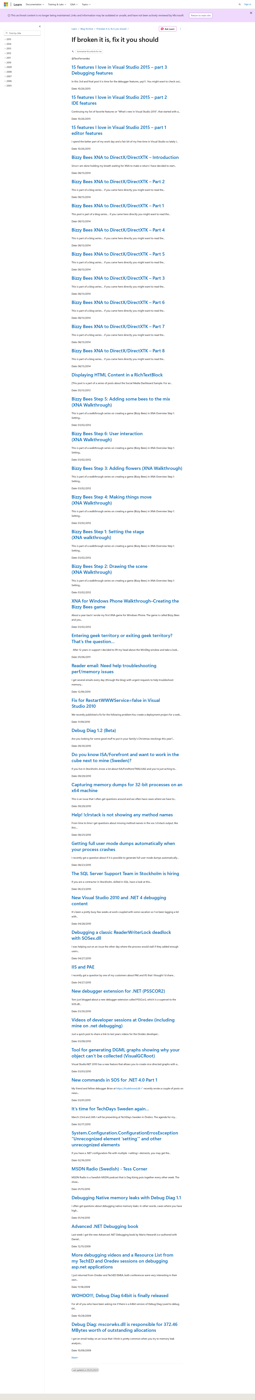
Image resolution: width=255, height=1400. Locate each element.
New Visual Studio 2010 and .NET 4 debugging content (119, 900)
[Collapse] (39, 26)
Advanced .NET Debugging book (105, 1226)
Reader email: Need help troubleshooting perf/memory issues (114, 668)
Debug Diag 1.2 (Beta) (94, 730)
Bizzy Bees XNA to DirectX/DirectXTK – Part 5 (118, 254)
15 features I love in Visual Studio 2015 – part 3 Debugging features (119, 70)
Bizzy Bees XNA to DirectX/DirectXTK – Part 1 (118, 205)
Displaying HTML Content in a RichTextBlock (117, 375)
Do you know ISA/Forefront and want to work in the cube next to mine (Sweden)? (125, 757)
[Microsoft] (6, 4)
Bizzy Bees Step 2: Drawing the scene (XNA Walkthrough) (110, 569)
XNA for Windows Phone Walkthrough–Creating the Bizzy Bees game (125, 604)
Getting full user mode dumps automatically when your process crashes (123, 846)
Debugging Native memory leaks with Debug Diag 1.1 (126, 1197)
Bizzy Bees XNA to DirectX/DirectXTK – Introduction (125, 157)
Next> (75, 1357)
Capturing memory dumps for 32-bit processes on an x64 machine (127, 787)
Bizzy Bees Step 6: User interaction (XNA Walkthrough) (107, 436)
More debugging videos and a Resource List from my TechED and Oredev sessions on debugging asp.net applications (122, 1261)
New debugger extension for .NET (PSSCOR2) (118, 991)
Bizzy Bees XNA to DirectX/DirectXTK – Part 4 (118, 230)
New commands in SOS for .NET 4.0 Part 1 (114, 1080)
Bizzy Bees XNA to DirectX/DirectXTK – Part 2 (118, 181)
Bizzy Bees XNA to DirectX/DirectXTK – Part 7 (118, 326)
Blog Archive (87, 28)
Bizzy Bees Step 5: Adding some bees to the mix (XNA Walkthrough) (121, 402)
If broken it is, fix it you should (111, 28)
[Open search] (239, 4)
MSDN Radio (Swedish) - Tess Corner (109, 1169)
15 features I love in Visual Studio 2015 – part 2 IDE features (119, 100)
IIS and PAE (83, 967)
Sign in (247, 4)
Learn (74, 28)
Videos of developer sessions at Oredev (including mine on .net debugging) (123, 1022)
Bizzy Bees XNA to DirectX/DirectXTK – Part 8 (118, 350)
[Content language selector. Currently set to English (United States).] (19, 1395)
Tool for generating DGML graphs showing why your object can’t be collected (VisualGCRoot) (126, 1052)
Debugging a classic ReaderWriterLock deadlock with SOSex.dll (121, 935)
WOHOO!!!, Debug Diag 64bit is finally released (120, 1295)
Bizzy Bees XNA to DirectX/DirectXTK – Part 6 (118, 302)
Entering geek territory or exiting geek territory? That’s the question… (122, 638)
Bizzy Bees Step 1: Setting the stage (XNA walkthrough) (108, 534)
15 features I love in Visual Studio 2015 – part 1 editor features (119, 130)
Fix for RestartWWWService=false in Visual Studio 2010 (116, 703)
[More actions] (180, 28)
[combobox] (22, 33)
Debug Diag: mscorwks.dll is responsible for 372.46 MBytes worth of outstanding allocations (125, 1327)
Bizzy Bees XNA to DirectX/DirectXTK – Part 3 (118, 278)
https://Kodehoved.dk (128, 1088)
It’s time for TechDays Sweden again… (110, 1108)
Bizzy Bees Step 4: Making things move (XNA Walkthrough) (112, 500)
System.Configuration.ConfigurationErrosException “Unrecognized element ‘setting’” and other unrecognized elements (125, 1138)
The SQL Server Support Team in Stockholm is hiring (125, 873)
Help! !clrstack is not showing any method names (122, 814)
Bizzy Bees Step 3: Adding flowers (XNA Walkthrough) (127, 468)
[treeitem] (23, 39)
